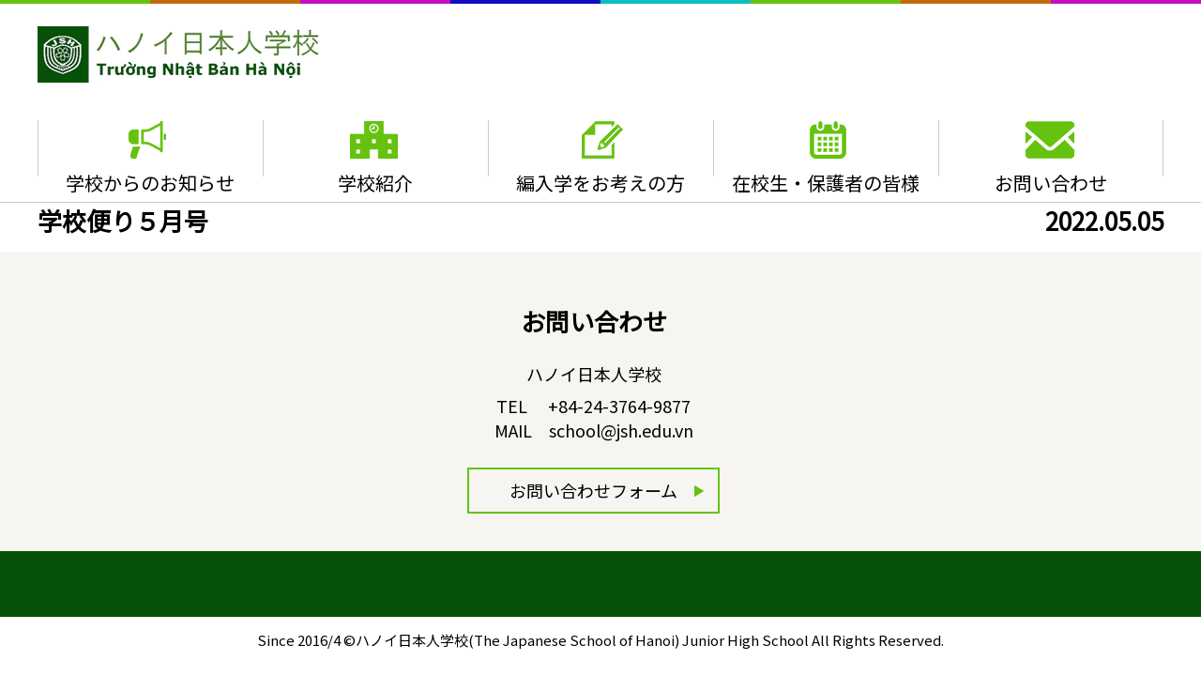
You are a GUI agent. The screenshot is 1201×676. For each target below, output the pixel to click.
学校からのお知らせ (150, 182)
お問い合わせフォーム (593, 490)
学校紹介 (375, 182)
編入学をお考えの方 (600, 182)
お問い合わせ (1051, 182)
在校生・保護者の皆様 (826, 182)
